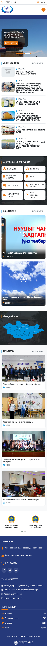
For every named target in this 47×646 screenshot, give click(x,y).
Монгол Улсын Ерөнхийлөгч (35, 526)
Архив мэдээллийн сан (12, 594)
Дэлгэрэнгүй (11, 43)
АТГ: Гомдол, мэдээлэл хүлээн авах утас (20, 253)
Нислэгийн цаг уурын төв (12, 598)
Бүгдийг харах (38, 63)
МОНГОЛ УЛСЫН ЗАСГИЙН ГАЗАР (11, 526)
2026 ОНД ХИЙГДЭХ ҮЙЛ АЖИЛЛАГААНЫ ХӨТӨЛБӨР (26, 73)
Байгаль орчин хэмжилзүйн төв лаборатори (20, 590)
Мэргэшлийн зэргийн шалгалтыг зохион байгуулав (21, 500)
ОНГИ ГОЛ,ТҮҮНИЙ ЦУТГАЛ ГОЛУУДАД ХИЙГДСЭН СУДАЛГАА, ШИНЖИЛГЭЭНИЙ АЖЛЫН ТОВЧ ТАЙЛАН (30, 145)
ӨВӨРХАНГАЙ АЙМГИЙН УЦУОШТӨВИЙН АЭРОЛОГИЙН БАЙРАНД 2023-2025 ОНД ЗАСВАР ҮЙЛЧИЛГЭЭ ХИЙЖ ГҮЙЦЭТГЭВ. (28, 117)
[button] (20, 53)
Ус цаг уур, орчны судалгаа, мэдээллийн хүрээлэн (22, 586)
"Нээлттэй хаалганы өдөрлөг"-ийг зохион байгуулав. (22, 384)
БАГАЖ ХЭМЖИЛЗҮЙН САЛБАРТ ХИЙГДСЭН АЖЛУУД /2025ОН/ (28, 103)
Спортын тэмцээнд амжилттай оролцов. (18, 422)
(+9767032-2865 (9, 2)
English (41, 2)
